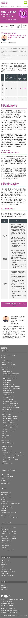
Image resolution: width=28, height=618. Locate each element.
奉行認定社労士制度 (7, 540)
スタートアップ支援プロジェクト (10, 517)
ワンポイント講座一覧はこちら (9, 19)
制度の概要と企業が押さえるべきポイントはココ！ (14, 304)
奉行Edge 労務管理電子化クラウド (10, 420)
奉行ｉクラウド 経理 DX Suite (9, 401)
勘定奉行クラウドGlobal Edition (10, 378)
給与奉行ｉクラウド (7, 394)
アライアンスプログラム (8, 549)
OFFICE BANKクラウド (8, 399)
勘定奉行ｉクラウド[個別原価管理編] (11, 373)
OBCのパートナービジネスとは (8, 527)
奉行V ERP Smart (6, 435)
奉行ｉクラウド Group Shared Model (11, 407)
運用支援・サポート (7, 450)
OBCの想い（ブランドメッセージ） (9, 355)
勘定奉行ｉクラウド (7, 371)
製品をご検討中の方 (6, 492)
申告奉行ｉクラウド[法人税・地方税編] (11, 386)
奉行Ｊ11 (4, 437)
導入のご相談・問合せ (7, 463)
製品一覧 (3, 357)
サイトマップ (4, 599)
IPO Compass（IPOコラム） (8, 476)
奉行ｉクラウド (5, 369)
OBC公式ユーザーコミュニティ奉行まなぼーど (13, 455)
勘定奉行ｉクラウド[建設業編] (9, 376)
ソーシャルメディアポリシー (7, 601)
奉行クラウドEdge (6, 414)
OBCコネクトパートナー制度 (9, 533)
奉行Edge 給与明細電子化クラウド (10, 424)
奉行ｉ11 (4, 433)
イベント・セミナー (6, 478)
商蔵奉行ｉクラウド (7, 390)
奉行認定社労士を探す (7, 508)
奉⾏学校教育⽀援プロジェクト (9, 512)
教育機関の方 (4, 510)
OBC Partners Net (6, 545)
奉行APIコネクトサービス (8, 442)
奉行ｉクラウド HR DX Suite (9, 405)
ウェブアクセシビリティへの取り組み (9, 612)
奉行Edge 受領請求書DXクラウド (10, 418)
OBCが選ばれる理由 (7, 446)
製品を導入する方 (5, 499)
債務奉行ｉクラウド (7, 382)
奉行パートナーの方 (6, 542)
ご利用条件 (10, 599)
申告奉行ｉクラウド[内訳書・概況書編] (11, 388)
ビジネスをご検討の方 (6, 529)
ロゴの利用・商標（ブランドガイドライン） (11, 610)
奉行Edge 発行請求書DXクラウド (10, 416)
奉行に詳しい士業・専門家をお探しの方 (10, 503)
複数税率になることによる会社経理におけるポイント (14, 48)
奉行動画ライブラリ (6, 480)
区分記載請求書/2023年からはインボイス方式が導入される (14, 52)
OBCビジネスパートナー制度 (9, 531)
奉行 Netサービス (6, 497)
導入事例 (4, 448)
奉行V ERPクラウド (6, 409)
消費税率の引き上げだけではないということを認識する (15, 55)
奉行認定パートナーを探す (8, 501)
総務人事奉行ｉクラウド (8, 392)
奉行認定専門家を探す (7, 506)
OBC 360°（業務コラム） (7, 474)
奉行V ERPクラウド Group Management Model (13, 412)
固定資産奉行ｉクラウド (8, 384)
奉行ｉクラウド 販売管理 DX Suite (10, 403)
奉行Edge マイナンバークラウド (10, 429)
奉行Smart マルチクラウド (8, 431)
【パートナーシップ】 (6, 522)
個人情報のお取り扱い (19, 599)
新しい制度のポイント (7, 57)
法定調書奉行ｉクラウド (8, 397)
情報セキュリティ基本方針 (7, 605)
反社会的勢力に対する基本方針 (8, 608)
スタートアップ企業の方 (7, 515)
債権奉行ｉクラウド (7, 380)
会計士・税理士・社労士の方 (8, 536)
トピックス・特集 (5, 483)
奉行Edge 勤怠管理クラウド (9, 422)
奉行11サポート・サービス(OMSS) (10, 459)
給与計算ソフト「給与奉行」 (9, 364)
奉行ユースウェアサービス (9, 457)
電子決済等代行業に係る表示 (7, 603)
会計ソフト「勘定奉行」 (8, 362)
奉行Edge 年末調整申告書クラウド (10, 427)
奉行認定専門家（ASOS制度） (9, 538)
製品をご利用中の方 (6, 494)
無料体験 (4, 461)
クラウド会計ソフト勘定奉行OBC (8, 6)
